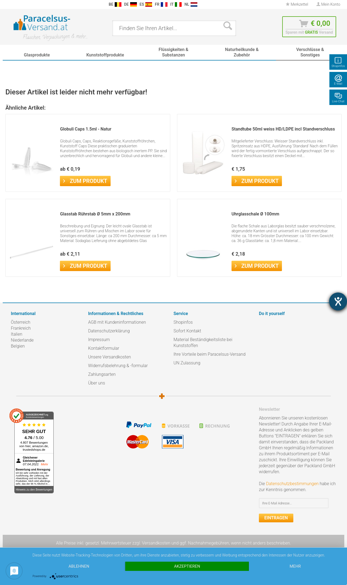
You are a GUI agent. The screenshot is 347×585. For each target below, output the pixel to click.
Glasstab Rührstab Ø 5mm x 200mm (95, 214)
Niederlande (22, 340)
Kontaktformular (103, 348)
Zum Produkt (85, 180)
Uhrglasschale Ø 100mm (255, 214)
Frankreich (21, 328)
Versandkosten (156, 543)
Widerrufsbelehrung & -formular (118, 365)
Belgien (18, 346)
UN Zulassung (187, 362)
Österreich (20, 322)
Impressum (99, 339)
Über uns (96, 383)
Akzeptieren (187, 566)
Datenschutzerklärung (109, 330)
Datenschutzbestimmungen (292, 483)
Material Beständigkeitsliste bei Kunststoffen (203, 342)
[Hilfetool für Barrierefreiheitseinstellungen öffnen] (338, 301)
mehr (295, 566)
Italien (16, 334)
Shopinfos (183, 322)
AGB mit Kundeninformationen (117, 322)
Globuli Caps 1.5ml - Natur (85, 129)
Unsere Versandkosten (109, 357)
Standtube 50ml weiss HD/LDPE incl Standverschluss (283, 129)
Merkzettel (297, 4)
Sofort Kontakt (187, 330)
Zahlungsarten (102, 374)
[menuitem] (13, 4)
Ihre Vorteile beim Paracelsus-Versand (210, 354)
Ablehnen (79, 566)
